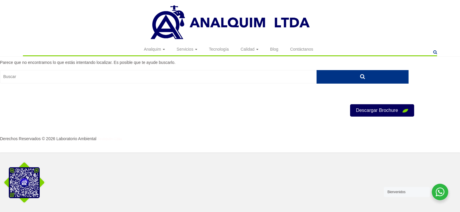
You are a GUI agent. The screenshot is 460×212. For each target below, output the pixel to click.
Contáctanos (301, 49)
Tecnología (219, 49)
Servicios (185, 49)
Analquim (152, 49)
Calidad (247, 49)
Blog (274, 49)
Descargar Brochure (382, 110)
